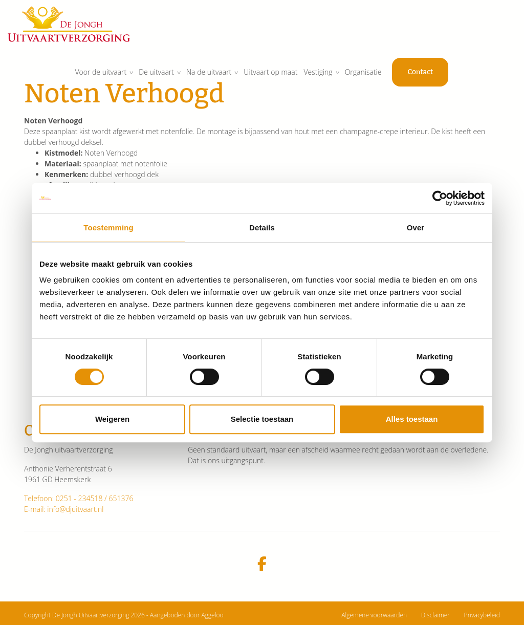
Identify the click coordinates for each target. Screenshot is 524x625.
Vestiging (368, 76)
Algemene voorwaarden (374, 615)
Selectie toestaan (262, 419)
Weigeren (112, 419)
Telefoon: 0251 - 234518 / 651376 (78, 498)
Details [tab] (262, 227)
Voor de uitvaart (146, 76)
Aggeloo (212, 615)
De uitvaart (203, 76)
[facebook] (262, 564)
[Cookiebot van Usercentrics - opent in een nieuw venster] (440, 198)
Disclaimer (435, 615)
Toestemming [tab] (108, 227)
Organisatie (414, 76)
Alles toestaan (412, 419)
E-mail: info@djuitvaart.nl (63, 509)
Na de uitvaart (256, 76)
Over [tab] (416, 227)
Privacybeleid (482, 615)
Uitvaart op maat (319, 76)
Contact (471, 77)
